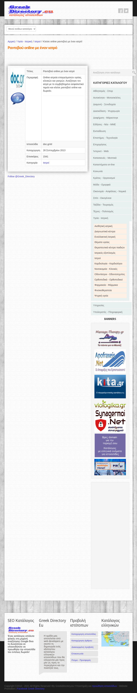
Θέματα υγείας (102, 242)
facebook (120, 10)
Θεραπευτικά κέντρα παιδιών (110, 247)
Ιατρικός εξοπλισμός (105, 253)
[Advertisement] (63, 119)
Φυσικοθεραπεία (103, 290)
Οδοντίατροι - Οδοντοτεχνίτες (110, 274)
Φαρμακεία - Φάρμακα (106, 285)
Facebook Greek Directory (30, 688)
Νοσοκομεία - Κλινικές (106, 269)
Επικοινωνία (77, 653)
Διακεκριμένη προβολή (83, 647)
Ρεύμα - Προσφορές (81, 660)
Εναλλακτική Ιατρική (105, 236)
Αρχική (12, 41)
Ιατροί (38, 41)
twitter (126, 10)
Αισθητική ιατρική (103, 226)
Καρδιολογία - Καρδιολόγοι (108, 263)
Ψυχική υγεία (101, 295)
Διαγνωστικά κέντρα (105, 231)
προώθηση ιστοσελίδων (104, 686)
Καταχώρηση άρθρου (82, 640)
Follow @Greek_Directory (21, 176)
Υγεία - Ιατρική (25, 41)
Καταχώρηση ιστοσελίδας (84, 634)
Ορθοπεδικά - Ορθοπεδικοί (109, 279)
